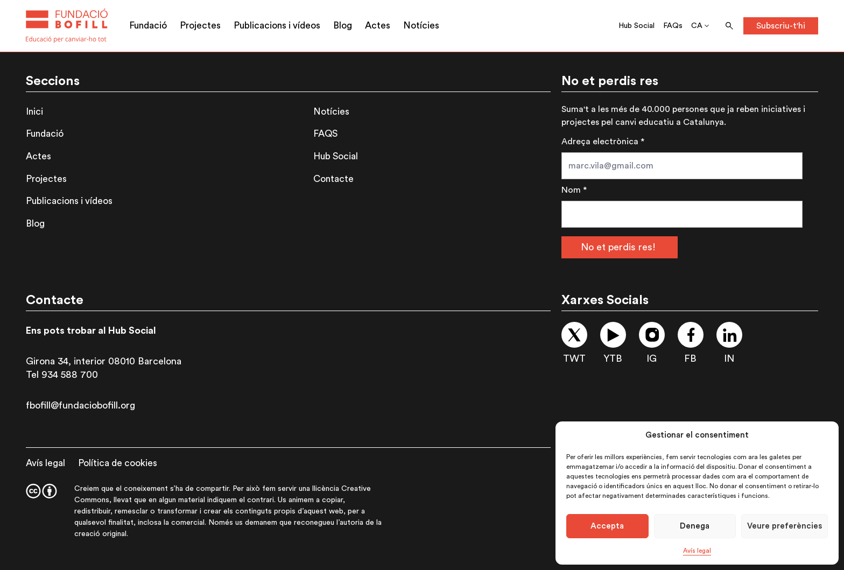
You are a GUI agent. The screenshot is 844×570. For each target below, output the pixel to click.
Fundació (148, 25)
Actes (377, 25)
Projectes (200, 25)
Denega (694, 526)
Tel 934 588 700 (62, 374)
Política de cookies (117, 463)
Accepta (607, 526)
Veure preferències (784, 526)
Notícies (421, 25)
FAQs (673, 26)
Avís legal (697, 550)
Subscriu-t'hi (780, 26)
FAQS (325, 133)
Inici (34, 111)
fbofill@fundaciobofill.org (80, 405)
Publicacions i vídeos (277, 25)
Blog (342, 25)
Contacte (333, 179)
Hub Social (636, 26)
